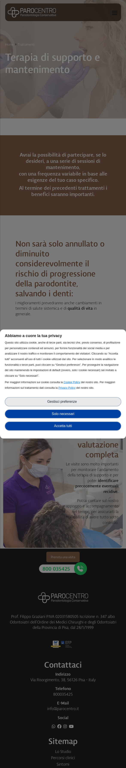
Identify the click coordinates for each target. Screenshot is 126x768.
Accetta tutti (63, 426)
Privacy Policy (67, 387)
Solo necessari (63, 414)
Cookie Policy (72, 382)
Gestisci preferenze (63, 401)
